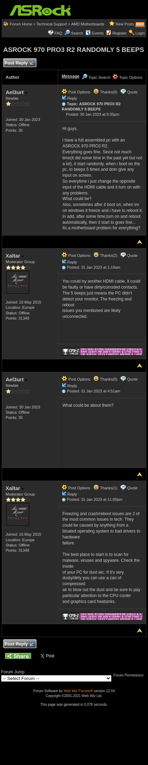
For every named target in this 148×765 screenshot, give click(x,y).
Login (140, 33)
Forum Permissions (130, 675)
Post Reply (18, 63)
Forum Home (21, 24)
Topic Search (96, 77)
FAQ (58, 33)
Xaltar (15, 256)
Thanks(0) (105, 92)
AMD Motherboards (87, 24)
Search (77, 33)
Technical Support (52, 24)
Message (70, 76)
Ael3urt (17, 92)
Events (94, 33)
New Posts (125, 24)
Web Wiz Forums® (78, 691)
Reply (72, 98)
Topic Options (127, 77)
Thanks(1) (105, 488)
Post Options (76, 92)
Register (119, 33)
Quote (132, 92)
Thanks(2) (105, 255)
